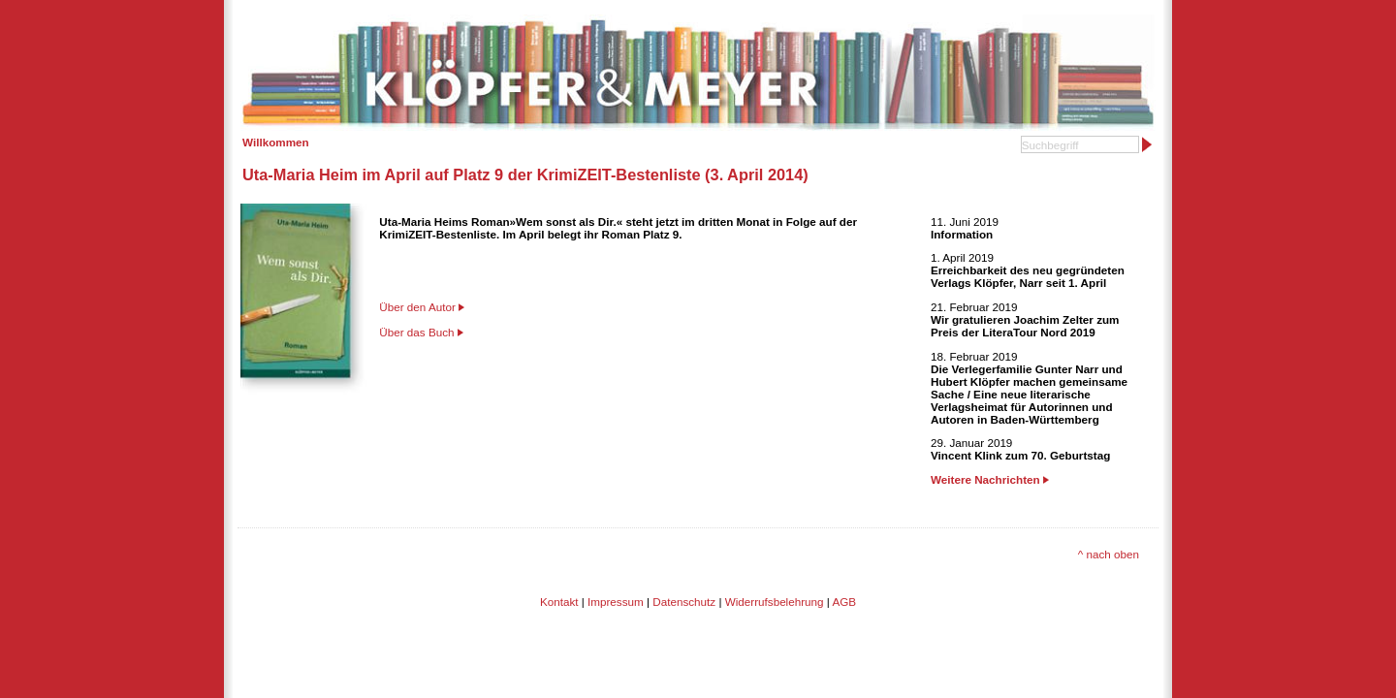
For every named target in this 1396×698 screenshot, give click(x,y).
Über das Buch (416, 332)
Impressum (615, 601)
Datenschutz (683, 601)
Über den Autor (417, 307)
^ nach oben (1108, 554)
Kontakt (559, 601)
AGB (844, 601)
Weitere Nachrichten (990, 479)
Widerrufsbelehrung (774, 601)
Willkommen (275, 142)
